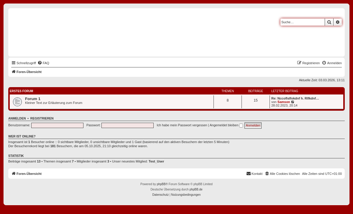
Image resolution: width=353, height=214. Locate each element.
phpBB (161, 184)
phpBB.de (196, 189)
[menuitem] (43, 63)
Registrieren (42, 118)
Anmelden (17, 118)
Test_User (156, 161)
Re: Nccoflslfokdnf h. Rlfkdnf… (295, 98)
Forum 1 (32, 99)
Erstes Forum (21, 91)
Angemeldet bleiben (226, 125)
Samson (284, 102)
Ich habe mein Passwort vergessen (182, 125)
